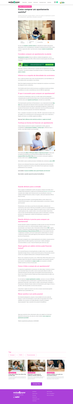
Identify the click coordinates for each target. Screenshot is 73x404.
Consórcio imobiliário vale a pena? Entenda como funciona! (37, 170)
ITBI (48, 227)
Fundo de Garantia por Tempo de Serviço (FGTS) (28, 231)
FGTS (20, 355)
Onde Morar (49, 2)
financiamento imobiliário (31, 127)
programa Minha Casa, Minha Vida (25, 156)
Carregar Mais (36, 383)
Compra (12, 355)
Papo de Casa (24, 2)
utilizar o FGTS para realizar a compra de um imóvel (36, 152)
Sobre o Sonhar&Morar (50, 393)
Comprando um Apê (42, 2)
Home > (20, 6)
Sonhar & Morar (14, 1)
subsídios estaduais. (33, 157)
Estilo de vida (36, 2)
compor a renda (35, 261)
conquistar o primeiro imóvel (29, 45)
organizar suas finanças (33, 99)
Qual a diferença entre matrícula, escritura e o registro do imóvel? (37, 119)
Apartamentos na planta (23, 57)
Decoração (30, 2)
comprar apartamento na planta (33, 279)
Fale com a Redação (50, 395)
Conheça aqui (41, 127)
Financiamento (31, 355)
